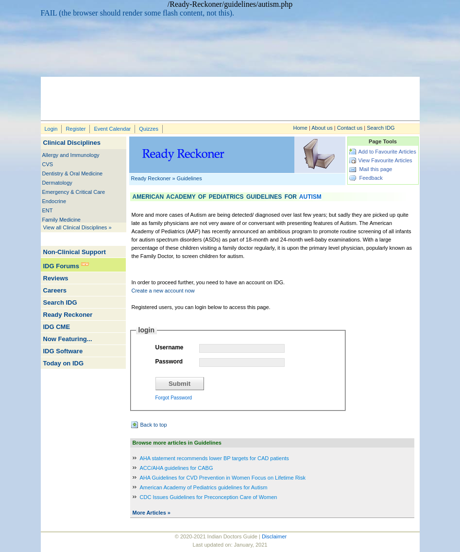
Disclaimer (274, 536)
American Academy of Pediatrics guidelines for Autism (204, 487)
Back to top (153, 425)
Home (300, 128)
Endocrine (54, 201)
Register (75, 129)
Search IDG (380, 128)
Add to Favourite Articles (387, 152)
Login (51, 129)
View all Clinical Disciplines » (77, 227)
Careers (55, 290)
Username (169, 347)
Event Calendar (112, 129)
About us (321, 128)
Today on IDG (63, 363)
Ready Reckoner (68, 314)
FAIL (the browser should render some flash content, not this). (138, 13)
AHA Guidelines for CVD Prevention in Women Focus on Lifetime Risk (223, 478)
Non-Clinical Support (74, 252)
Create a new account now (163, 290)
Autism (310, 196)
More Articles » (151, 513)
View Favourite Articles (385, 160)
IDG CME (56, 326)
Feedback (371, 178)
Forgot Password (173, 397)
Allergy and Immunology (71, 155)
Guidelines (189, 178)
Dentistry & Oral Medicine (72, 173)
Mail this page (375, 169)
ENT (47, 210)
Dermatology (57, 183)
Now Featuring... (67, 339)
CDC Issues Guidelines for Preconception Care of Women (208, 497)
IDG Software (63, 351)
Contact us (350, 128)
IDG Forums (61, 266)
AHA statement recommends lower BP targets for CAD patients (214, 458)
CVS (47, 164)
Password (169, 361)
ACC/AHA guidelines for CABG (176, 468)
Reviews (55, 278)
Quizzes (148, 129)
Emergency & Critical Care (73, 192)
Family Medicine (61, 220)
